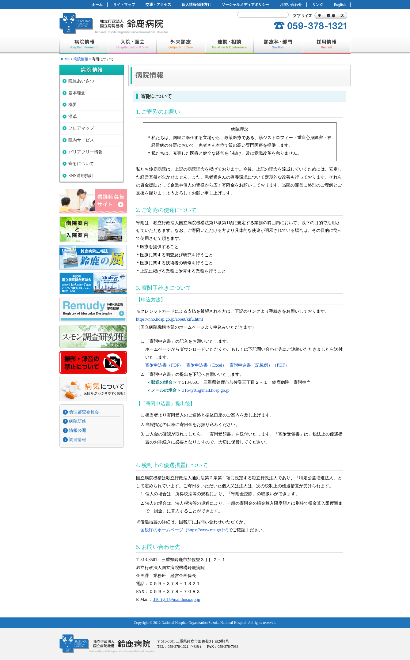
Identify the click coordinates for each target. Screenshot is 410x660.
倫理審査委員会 (84, 411)
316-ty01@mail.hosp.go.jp (206, 390)
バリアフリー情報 (85, 151)
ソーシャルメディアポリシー (245, 4)
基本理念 (76, 92)
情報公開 (77, 430)
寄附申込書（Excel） (206, 365)
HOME (64, 59)
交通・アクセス (158, 4)
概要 (72, 104)
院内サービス (81, 140)
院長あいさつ (81, 80)
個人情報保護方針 (196, 4)
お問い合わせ (291, 4)
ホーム (97, 4)
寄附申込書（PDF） (164, 365)
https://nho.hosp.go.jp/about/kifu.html (169, 319)
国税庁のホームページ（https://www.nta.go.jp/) (184, 529)
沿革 (72, 116)
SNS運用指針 (80, 175)
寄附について (81, 163)
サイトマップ (124, 4)
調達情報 (77, 439)
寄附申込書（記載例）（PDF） (259, 365)
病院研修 (77, 421)
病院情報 (81, 59)
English (340, 4)
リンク (317, 4)
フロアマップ (81, 128)
